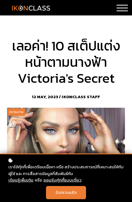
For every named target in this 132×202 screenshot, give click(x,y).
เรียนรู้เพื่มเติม (20, 180)
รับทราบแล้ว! (66, 193)
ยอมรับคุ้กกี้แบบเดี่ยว (62, 180)
